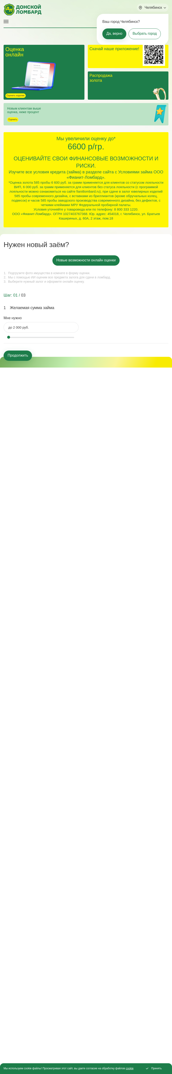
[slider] (8, 337)
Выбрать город (145, 33)
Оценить (12, 119)
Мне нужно (13, 318)
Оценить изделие (15, 95)
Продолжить (18, 355)
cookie (130, 1068)
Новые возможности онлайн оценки (86, 260)
